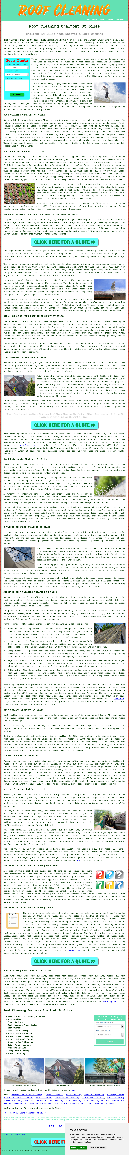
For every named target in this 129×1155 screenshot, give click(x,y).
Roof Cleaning (73, 1101)
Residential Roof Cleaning (27, 1095)
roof (39, 321)
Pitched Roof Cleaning (26, 1103)
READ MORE (119, 699)
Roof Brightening (94, 1095)
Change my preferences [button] (97, 1147)
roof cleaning (117, 203)
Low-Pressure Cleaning (67, 1098)
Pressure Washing (13, 1101)
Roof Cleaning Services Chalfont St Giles (38, 1010)
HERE (79, 860)
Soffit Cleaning (115, 1098)
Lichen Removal (54, 1095)
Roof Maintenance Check (73, 1103)
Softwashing (26, 676)
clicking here (110, 1002)
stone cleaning (60, 922)
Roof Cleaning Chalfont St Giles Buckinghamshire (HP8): (35, 40)
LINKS (94, 20)
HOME (88, 20)
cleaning (29, 280)
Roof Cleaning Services (97, 1101)
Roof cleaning (11, 434)
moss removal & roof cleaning (64, 933)
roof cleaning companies (92, 445)
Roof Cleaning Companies (101, 1103)
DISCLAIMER (119, 20)
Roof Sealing (73, 1095)
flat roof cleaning (101, 927)
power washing (41, 922)
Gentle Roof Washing (93, 1098)
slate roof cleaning (31, 936)
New (23, 1135)
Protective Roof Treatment (18, 1098)
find (12, 976)
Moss (123, 126)
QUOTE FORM (74, 950)
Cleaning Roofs (115, 1095)
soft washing (35, 933)
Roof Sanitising (34, 1101)
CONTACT (110, 20)
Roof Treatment (43, 1098)
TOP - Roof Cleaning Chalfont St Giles (25, 1113)
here (73, 1090)
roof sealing (17, 726)
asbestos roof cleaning (57, 936)
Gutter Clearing (54, 1101)
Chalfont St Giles (30, 445)
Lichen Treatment (49, 1103)
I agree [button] (73, 1147)
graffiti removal (90, 939)
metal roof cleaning (71, 919)
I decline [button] (82, 1147)
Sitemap (5, 1135)
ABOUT (102, 20)
